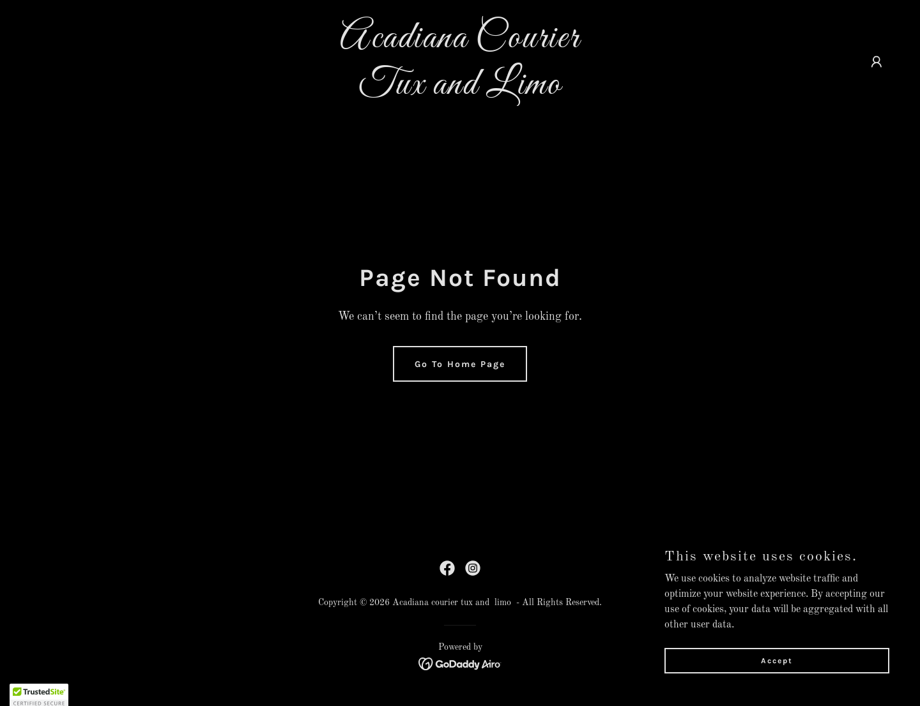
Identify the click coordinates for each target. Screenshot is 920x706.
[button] (876, 62)
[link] (460, 91)
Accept (777, 660)
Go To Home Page (460, 364)
